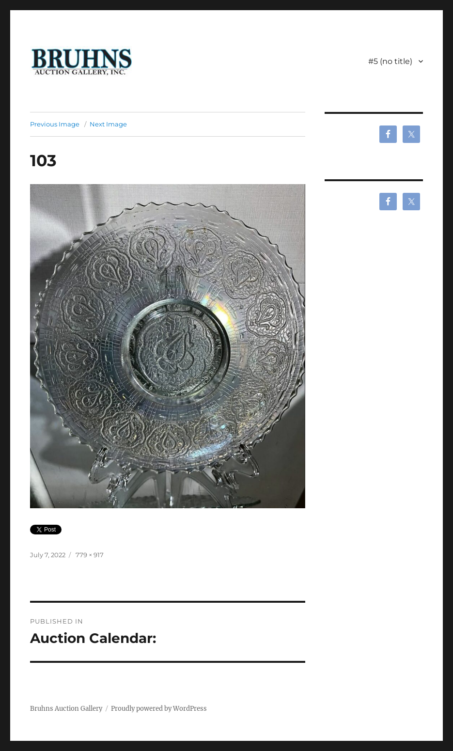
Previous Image (54, 124)
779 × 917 (90, 555)
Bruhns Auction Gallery (66, 708)
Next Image (108, 124)
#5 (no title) (390, 61)
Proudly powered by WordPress (159, 708)
